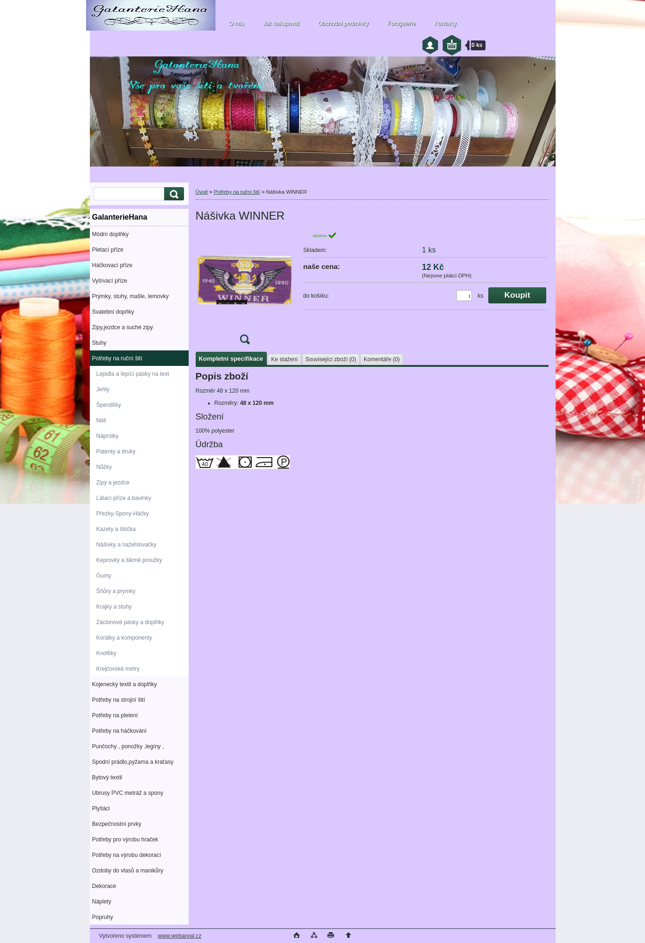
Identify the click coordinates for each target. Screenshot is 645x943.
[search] (172, 194)
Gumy (103, 575)
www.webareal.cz (179, 936)
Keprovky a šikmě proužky (129, 560)
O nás (236, 23)
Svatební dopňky (113, 312)
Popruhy (102, 917)
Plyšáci (101, 808)
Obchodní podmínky (343, 23)
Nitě (101, 420)
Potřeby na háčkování (119, 731)
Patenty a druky (115, 451)
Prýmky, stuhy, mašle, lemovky (130, 296)
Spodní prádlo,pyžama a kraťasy (133, 762)
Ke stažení (284, 359)
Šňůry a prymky (115, 591)
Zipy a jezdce (113, 482)
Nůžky (104, 467)
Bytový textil (107, 777)
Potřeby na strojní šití (118, 700)
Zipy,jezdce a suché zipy (122, 327)
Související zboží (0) (330, 359)
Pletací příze (108, 249)
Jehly (103, 389)
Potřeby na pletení (115, 715)
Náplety (101, 901)
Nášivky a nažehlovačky (126, 544)
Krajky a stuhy (114, 606)
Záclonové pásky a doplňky (130, 622)
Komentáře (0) (382, 359)
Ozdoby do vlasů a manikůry (127, 870)
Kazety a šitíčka (116, 529)
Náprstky (107, 436)
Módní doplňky (110, 234)
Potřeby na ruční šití (117, 358)
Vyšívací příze (109, 280)
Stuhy (99, 343)
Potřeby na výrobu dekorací (126, 855)
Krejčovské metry (118, 669)
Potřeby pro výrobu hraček (125, 839)
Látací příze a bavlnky (123, 498)
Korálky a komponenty (124, 637)
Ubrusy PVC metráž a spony (127, 793)
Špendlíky (108, 405)
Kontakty (445, 23)
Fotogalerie (401, 23)
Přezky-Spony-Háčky (122, 513)
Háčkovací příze (112, 265)
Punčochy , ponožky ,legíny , (128, 746)
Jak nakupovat (281, 23)
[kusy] (464, 295)
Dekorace (104, 886)
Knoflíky (106, 653)
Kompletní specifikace (231, 358)
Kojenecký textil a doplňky (124, 684)
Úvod (202, 192)
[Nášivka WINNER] (245, 290)
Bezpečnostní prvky (117, 824)
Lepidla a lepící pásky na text (132, 374)
